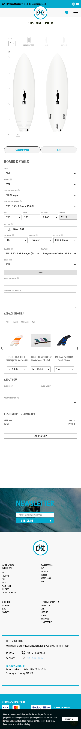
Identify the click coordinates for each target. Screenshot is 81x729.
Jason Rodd (6, 585)
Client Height (8, 386)
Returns (44, 615)
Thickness (44, 212)
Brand (6, 169)
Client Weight (46, 386)
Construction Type (10, 190)
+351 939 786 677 (36, 658)
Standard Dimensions (11, 201)
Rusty (4, 582)
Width (25, 212)
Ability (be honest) (10, 398)
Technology (7, 568)
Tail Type (7, 224)
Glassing (7, 249)
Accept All (70, 719)
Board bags (46, 578)
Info (59, 149)
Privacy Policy (24, 724)
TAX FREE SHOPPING (50, 707)
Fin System (7, 235)
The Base (5, 589)
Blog (4, 608)
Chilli (4, 579)
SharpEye (5, 575)
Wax (33, 322)
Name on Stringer (10, 278)
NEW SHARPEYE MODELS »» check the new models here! (24, 3)
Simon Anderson (9, 592)
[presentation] (2, 347)
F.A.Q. (43, 608)
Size (5, 212)
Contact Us (45, 605)
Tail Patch (44, 249)
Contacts (5, 612)
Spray (40, 272)
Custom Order (22, 149)
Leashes (44, 574)
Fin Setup (32, 235)
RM (3, 572)
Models (6, 180)
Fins (7, 322)
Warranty (45, 618)
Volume (62, 212)
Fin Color (56, 235)
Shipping (44, 612)
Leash (15, 322)
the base (5, 605)
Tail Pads (25, 322)
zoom (10, 38)
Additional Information (12, 290)
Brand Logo (8, 260)
